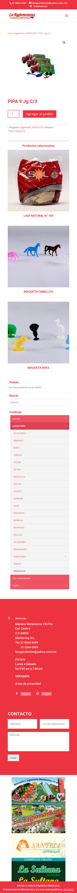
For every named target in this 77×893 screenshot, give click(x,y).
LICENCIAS (18, 498)
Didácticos (19, 476)
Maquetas (19, 513)
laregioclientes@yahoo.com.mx (35, 651)
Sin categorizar (21, 578)
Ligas (16, 505)
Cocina (17, 462)
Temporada (41, 556)
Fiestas (17, 484)
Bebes (17, 447)
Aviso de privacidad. (28, 683)
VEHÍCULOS (31, 33)
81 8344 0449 (29, 642)
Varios (17, 563)
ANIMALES (18, 440)
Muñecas (18, 520)
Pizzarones (20, 542)
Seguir (26, 693)
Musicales (19, 527)
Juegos (40, 419)
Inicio (10, 33)
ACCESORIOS (20, 433)
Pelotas (18, 534)
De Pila (17, 469)
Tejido (40, 585)
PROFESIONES (20, 549)
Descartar (68, 889)
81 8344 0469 (29, 647)
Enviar (13, 757)
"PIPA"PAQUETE (16, 131)
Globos (18, 491)
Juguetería (19, 33)
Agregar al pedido (39, 114)
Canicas (18, 455)
